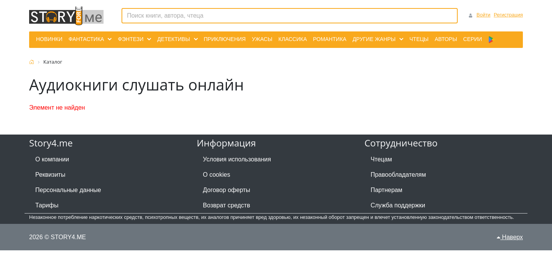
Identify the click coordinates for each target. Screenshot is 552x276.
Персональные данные (68, 190)
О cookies (216, 174)
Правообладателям (398, 174)
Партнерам (386, 190)
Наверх (510, 237)
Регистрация (508, 15)
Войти (483, 15)
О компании (52, 159)
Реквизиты (50, 174)
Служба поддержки (398, 205)
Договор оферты (226, 190)
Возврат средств (226, 205)
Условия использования (237, 159)
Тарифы (46, 205)
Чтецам (381, 159)
